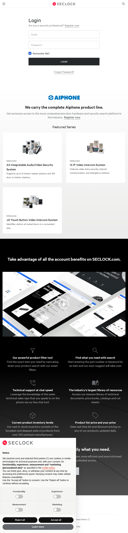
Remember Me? (41, 53)
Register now (72, 25)
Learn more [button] (38, 527)
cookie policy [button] (48, 468)
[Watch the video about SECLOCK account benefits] (64, 304)
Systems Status (81, 519)
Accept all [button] (56, 520)
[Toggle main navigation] (4, 4)
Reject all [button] (20, 520)
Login (64, 61)
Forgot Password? (64, 71)
